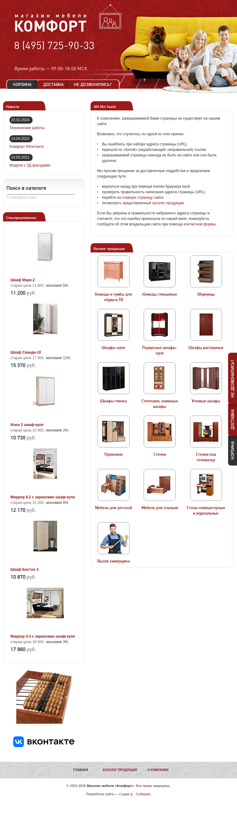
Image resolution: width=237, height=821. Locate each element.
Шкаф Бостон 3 (24, 569)
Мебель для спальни (160, 507)
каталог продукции (168, 203)
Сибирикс (143, 794)
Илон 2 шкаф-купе (27, 425)
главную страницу (137, 197)
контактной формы (200, 224)
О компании (158, 770)
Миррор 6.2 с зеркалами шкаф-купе (42, 497)
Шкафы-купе (113, 347)
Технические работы (27, 128)
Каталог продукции (120, 770)
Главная (80, 770)
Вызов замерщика (113, 561)
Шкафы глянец (113, 401)
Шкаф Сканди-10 (25, 352)
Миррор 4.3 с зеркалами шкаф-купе (42, 636)
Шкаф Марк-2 (22, 280)
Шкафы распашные (205, 347)
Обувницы (206, 294)
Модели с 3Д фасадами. (30, 165)
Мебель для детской (113, 507)
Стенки (159, 454)
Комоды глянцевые (159, 294)
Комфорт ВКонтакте (27, 146)
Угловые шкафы (206, 401)
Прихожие (113, 454)
